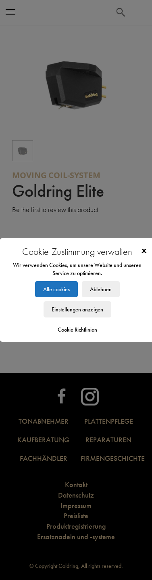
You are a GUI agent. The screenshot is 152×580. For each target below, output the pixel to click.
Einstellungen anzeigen (77, 309)
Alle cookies (56, 289)
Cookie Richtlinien (77, 329)
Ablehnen (101, 289)
